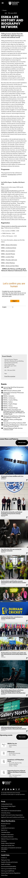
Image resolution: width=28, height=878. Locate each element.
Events (4, 384)
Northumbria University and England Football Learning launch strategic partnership (11, 514)
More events (22, 737)
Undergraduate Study (6, 804)
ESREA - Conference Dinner (8, 248)
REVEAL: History (8, 406)
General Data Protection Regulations (10, 873)
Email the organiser (9, 376)
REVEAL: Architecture (9, 398)
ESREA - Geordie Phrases (8, 254)
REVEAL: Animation (8, 396)
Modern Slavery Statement (8, 843)
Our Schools (4, 808)
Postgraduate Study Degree (8, 806)
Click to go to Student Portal (8, 868)
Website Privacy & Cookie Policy (9, 839)
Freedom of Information (7, 834)
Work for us (4, 830)
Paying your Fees (5, 860)
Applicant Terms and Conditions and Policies (12, 817)
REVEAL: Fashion (8, 402)
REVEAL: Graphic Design (10, 404)
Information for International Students (11, 810)
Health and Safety (5, 864)
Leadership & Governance (7, 828)
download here (12, 174)
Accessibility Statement (7, 836)
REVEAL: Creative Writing (10, 400)
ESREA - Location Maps (7, 257)
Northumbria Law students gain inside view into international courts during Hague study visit (14, 654)
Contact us (4, 857)
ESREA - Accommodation (8, 251)
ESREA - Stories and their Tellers (10, 266)
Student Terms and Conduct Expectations (12, 815)
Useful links (5, 855)
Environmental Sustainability (8, 866)
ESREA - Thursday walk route (9, 260)
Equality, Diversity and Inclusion (9, 862)
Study (3, 801)
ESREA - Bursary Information (9, 245)
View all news (22, 442)
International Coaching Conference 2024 (14, 423)
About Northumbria (8, 821)
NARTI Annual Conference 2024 (12, 390)
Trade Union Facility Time (7, 845)
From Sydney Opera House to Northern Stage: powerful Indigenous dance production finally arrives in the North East (13, 692)
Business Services (5, 823)
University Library (5, 813)
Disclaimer (4, 841)
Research (3, 826)
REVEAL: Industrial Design (10, 408)
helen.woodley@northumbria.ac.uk (10, 190)
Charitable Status (5, 832)
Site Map (3, 851)
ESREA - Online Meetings (8, 263)
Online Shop (4, 875)
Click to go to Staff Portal (7, 871)
